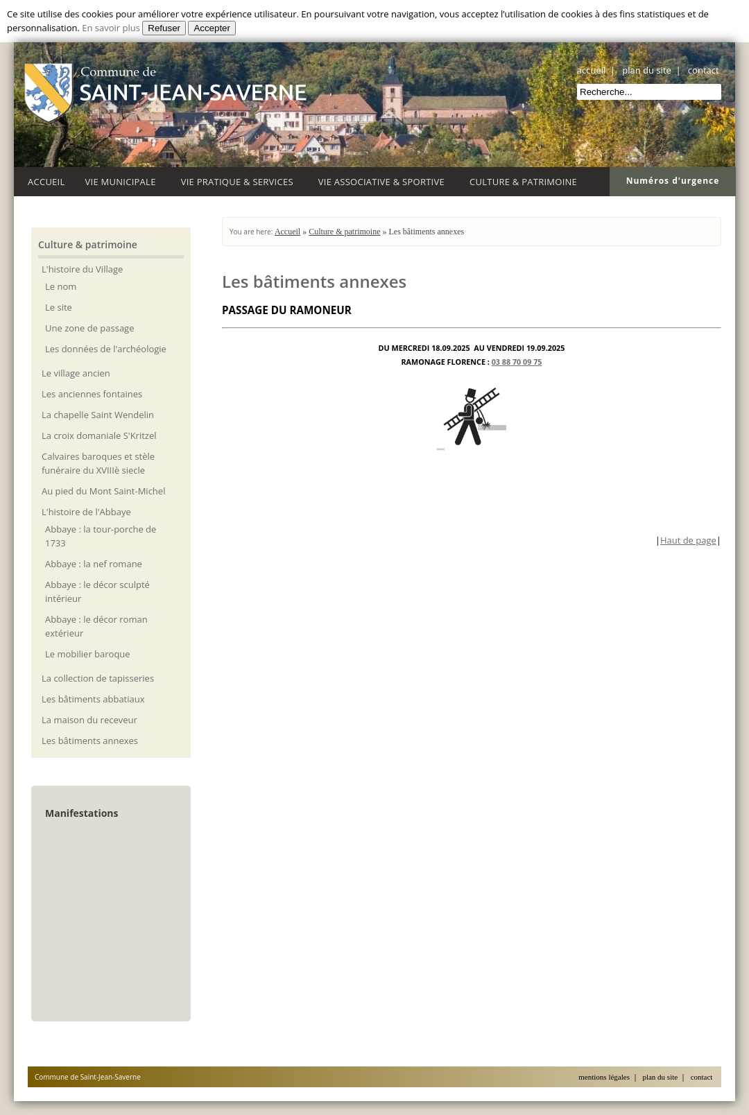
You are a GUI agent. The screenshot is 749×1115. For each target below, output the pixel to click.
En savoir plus (111, 27)
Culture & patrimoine (526, 180)
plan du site (646, 70)
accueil (591, 70)
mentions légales (604, 1077)
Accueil (46, 181)
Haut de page (688, 540)
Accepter (211, 28)
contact (703, 70)
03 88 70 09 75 (517, 361)
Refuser (164, 28)
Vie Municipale (123, 180)
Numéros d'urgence (673, 181)
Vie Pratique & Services (239, 180)
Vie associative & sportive (383, 180)
